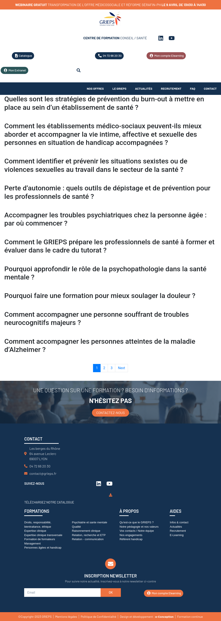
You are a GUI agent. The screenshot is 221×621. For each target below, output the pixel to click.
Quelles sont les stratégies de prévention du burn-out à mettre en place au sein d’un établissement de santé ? (104, 103)
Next (121, 368)
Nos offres (95, 88)
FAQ (192, 88)
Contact (210, 88)
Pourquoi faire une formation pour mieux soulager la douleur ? (99, 296)
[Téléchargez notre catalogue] (110, 495)
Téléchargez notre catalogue (49, 502)
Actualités (143, 88)
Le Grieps (119, 88)
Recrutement (171, 88)
